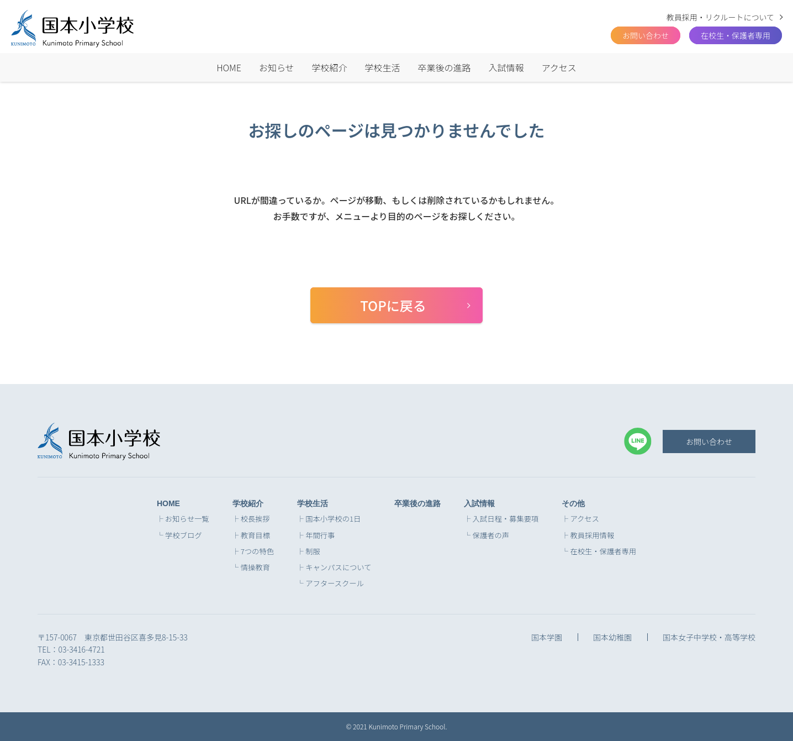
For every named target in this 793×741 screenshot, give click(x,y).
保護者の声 (491, 535)
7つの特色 (257, 551)
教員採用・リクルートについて (720, 17)
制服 (312, 551)
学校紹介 (329, 67)
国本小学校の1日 (333, 518)
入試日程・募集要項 (506, 518)
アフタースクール (334, 583)
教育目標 (255, 535)
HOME (228, 67)
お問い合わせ (709, 441)
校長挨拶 (255, 518)
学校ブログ (183, 535)
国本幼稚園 (612, 637)
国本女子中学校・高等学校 (709, 637)
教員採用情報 (592, 535)
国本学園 (546, 637)
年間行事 (320, 535)
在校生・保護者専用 (735, 35)
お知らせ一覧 (187, 518)
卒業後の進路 (444, 67)
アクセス (559, 67)
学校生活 (382, 67)
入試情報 (506, 67)
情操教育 (255, 567)
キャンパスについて (338, 567)
